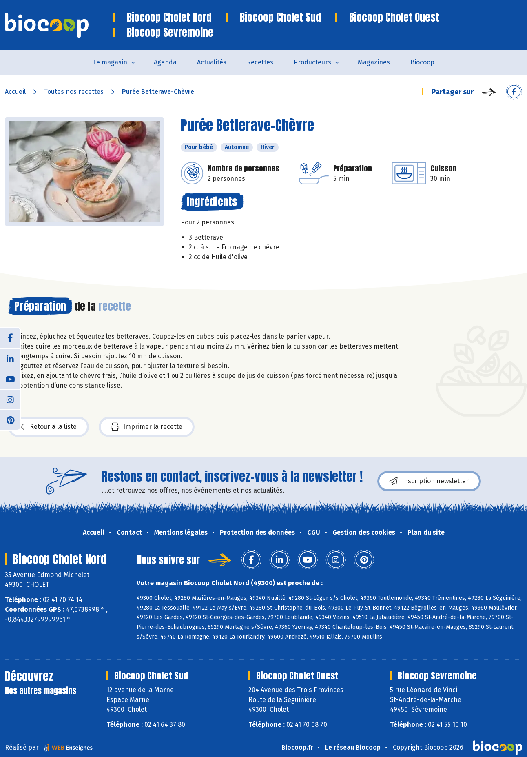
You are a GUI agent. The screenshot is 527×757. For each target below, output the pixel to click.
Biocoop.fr (297, 747)
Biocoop (422, 62)
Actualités (211, 62)
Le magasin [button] (110, 62)
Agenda (165, 62)
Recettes (260, 62)
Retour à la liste (48, 427)
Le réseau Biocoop (353, 747)
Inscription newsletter (429, 481)
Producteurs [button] (312, 62)
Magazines (374, 62)
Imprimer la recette (146, 427)
